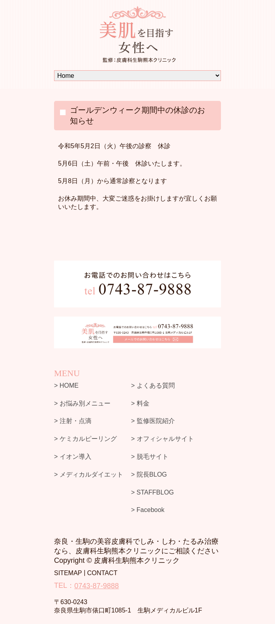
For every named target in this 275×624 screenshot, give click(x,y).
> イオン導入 (72, 456)
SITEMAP (68, 573)
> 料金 (140, 403)
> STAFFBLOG (152, 492)
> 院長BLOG (149, 474)
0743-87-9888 (96, 586)
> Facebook (148, 509)
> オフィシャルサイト (162, 438)
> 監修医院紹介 (153, 420)
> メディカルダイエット (88, 474)
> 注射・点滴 (72, 420)
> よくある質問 (153, 385)
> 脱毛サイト (149, 456)
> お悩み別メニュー (82, 403)
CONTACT (102, 573)
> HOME (66, 385)
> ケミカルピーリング (85, 438)
